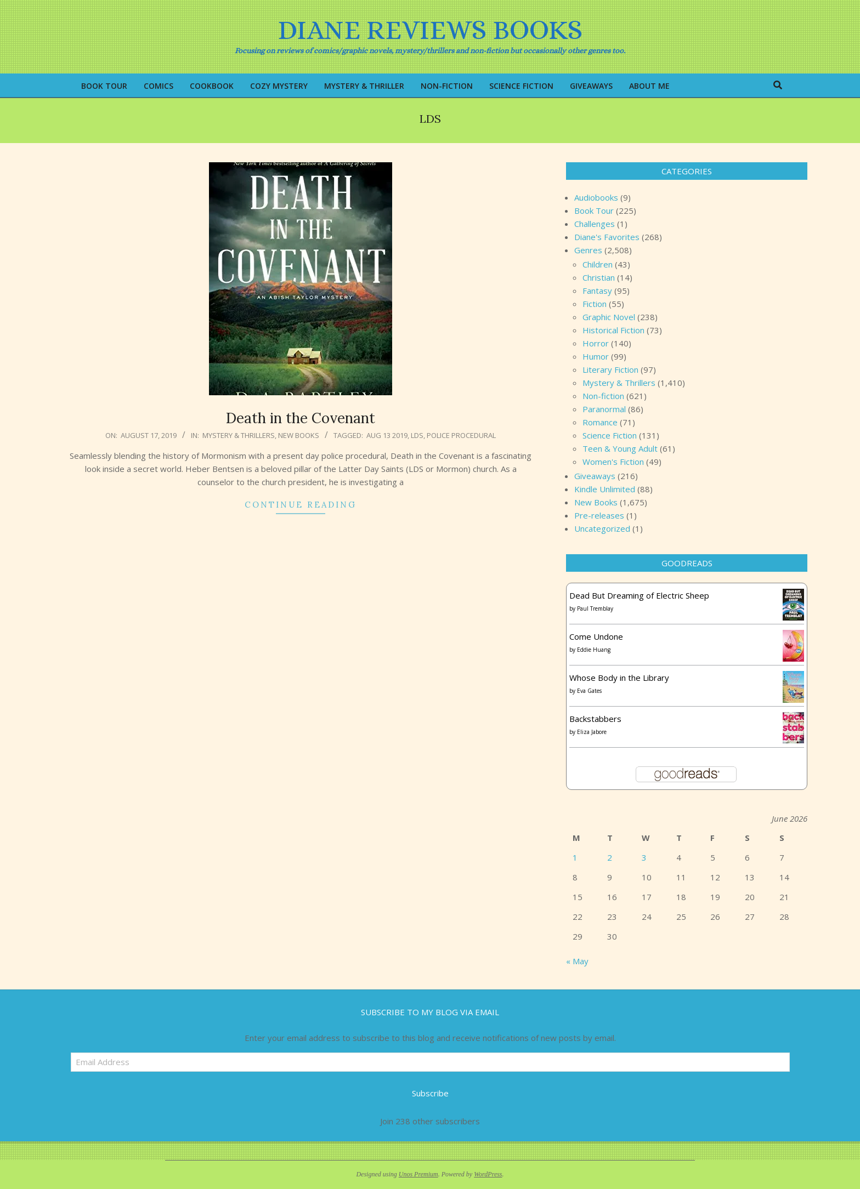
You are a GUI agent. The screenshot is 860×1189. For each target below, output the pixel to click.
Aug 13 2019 (387, 435)
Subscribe (430, 1093)
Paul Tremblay (595, 608)
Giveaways (594, 475)
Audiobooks (596, 197)
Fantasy (597, 290)
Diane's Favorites (607, 236)
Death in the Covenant (300, 418)
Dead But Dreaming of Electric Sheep (639, 595)
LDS (417, 435)
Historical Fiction (613, 330)
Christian (598, 277)
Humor (595, 356)
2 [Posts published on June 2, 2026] (609, 857)
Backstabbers (595, 718)
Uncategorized (602, 528)
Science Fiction (609, 435)
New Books (298, 435)
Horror (595, 343)
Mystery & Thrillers (238, 435)
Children (597, 264)
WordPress (488, 1174)
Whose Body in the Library (619, 677)
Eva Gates (589, 691)
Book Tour (594, 210)
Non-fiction (603, 395)
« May (577, 960)
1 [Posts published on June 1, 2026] (575, 857)
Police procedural (461, 435)
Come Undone (596, 636)
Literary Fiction (610, 369)
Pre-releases (599, 515)
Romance (600, 422)
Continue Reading (301, 504)
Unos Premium (418, 1174)
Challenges (594, 223)
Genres (588, 249)
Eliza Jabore (592, 732)
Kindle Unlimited (604, 488)
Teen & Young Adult (620, 448)
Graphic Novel (608, 316)
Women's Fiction (613, 461)
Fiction (594, 303)
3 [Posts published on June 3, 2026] (644, 857)
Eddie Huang (593, 649)
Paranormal (604, 408)
